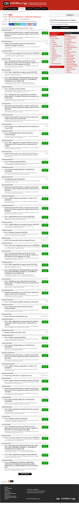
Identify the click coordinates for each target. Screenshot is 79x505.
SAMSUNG (53, 36)
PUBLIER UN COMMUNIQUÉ (33, 489)
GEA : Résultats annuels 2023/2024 (15, 337)
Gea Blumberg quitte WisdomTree (15, 179)
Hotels (68, 50)
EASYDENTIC (53, 57)
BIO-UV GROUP (54, 38)
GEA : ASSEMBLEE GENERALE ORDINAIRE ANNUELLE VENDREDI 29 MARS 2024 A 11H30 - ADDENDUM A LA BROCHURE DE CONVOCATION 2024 (21, 465)
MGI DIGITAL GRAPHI (55, 63)
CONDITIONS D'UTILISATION (10, 497)
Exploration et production (72, 66)
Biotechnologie (70, 59)
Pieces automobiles (71, 58)
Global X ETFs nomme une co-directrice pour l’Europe (21, 154)
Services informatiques (72, 64)
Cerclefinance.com (44, 240)
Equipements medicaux (72, 47)
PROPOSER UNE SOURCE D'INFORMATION (36, 491)
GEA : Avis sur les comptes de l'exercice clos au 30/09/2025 (22, 53)
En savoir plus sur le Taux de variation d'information (24, 21)
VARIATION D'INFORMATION (10, 493)
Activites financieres (71, 42)
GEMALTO (53, 50)
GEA (24, 11)
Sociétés (7, 11)
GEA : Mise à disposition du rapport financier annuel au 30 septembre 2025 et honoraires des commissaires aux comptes (21, 144)
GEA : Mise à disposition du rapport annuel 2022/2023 (21, 454)
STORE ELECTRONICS (55, 55)
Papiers (68, 70)
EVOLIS (52, 59)
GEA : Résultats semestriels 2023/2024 (16, 418)
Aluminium (69, 72)
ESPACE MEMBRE (12, 8)
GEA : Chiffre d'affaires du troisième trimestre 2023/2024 (22, 380)
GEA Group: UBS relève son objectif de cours (18, 375)
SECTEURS (29, 8)
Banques (69, 35)
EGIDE (52, 48)
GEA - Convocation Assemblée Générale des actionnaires (22, 302)
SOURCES (37, 8)
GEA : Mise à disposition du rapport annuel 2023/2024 (21, 264)
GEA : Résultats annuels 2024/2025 (15, 161)
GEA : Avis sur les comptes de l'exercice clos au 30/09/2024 (22, 245)
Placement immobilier (71, 52)
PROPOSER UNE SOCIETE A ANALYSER (35, 492)
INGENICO (53, 52)
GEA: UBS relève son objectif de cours (16, 316)
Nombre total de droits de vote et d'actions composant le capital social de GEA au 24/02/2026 (21, 117)
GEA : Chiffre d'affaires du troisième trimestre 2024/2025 (22, 224)
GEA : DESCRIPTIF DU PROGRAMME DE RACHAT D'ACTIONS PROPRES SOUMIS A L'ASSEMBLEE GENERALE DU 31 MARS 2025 (21, 271)
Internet (68, 44)
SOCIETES (22, 8)
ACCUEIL (6, 487)
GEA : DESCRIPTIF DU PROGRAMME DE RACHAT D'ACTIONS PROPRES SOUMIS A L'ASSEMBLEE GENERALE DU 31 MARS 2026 (21, 79)
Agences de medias (71, 61)
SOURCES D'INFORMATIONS (10, 496)
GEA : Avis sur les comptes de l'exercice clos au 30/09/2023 (22, 438)
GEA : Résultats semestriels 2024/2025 (16, 232)
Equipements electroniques (16, 11)
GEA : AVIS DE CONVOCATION (15, 89)
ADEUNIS (53, 42)
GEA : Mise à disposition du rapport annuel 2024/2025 (21, 72)
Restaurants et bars (71, 62)
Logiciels (69, 53)
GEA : (9, 481)
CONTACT (44, 8)
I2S (51, 61)
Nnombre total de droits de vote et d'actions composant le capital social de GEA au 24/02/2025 (22, 293)
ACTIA (52, 40)
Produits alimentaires (71, 38)
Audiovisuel (69, 49)
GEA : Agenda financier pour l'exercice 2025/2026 (19, 216)
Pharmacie (69, 39)
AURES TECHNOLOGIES (56, 46)
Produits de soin (70, 45)
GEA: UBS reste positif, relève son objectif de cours (20, 240)
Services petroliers (71, 55)
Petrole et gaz (70, 67)
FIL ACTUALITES (8, 492)
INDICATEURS (7, 494)
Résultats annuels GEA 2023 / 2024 (15, 332)
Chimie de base (70, 56)
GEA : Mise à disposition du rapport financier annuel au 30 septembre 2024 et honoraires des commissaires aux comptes (21, 323)
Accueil (3, 11)
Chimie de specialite (71, 69)
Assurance (69, 41)
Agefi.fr (46, 43)
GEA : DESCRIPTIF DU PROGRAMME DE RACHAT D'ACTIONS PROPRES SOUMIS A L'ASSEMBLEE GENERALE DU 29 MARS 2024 (21, 447)
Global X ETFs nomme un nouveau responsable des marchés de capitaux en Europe (20, 44)
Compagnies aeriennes (72, 36)
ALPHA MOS (53, 44)
